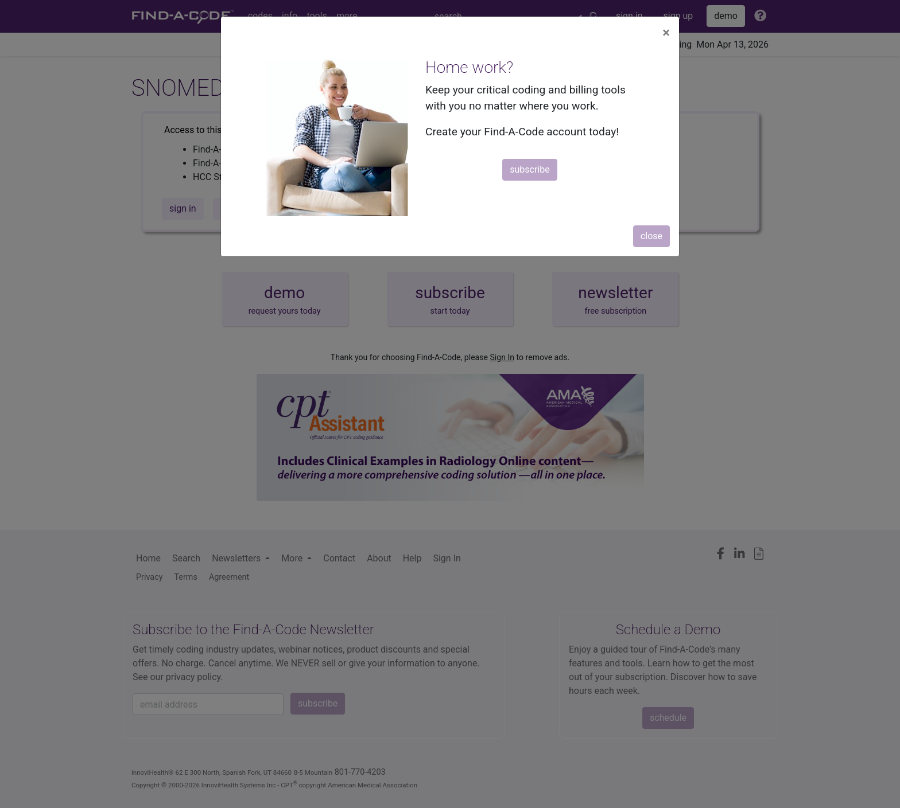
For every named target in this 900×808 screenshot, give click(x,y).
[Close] (666, 33)
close (651, 236)
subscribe (529, 169)
